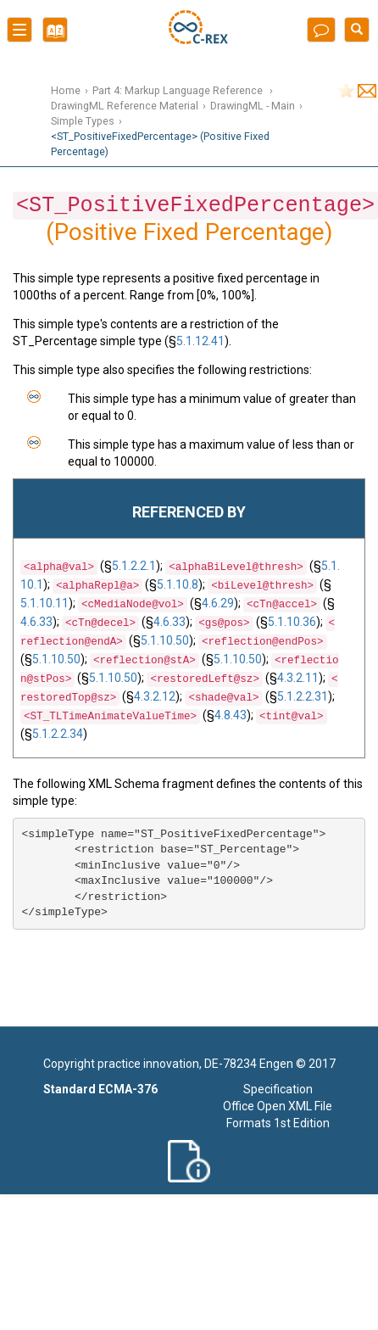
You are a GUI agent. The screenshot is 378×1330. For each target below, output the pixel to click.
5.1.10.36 (292, 622)
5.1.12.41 (200, 341)
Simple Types (82, 121)
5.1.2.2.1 (134, 566)
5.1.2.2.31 (302, 696)
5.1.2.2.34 (57, 733)
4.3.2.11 (298, 678)
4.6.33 (36, 622)
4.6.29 (218, 603)
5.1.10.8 (177, 584)
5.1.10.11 (44, 603)
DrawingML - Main (252, 105)
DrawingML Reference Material (124, 105)
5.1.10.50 (165, 640)
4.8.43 (230, 715)
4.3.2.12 (154, 696)
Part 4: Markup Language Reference (178, 90)
